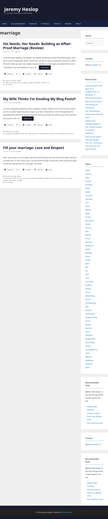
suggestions (90, 339)
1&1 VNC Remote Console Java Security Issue (94, 114)
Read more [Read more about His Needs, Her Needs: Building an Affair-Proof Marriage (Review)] (45, 68)
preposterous (44, 134)
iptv (86, 267)
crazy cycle (26, 178)
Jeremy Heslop (21, 9)
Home (4, 24)
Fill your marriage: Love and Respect (33, 147)
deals (87, 206)
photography (90, 303)
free (87, 231)
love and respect (60, 178)
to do (47, 83)
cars (87, 202)
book (14, 178)
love (18, 83)
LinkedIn (94, 65)
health (88, 249)
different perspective (37, 178)
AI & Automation (18, 24)
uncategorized (91, 349)
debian (88, 210)
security (88, 328)
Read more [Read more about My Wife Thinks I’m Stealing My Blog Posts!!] (28, 118)
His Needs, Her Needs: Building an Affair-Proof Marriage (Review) (37, 45)
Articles (57, 24)
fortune (88, 228)
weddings (89, 360)
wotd (87, 367)
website (88, 357)
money (88, 288)
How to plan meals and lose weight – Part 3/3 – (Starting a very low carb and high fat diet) (93, 142)
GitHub (88, 65)
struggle (19, 180)
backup (88, 181)
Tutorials (45, 24)
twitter (88, 346)
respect (5, 180)
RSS (100, 65)
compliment (9, 134)
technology (90, 342)
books (7, 80)
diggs (87, 213)
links (87, 274)
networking (90, 296)
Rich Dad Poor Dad (95, 423)
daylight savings (19, 134)
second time (53, 134)
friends (88, 235)
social (87, 331)
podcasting (90, 313)
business (89, 195)
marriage (13, 80)
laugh (30, 134)
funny (87, 238)
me (38, 134)
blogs (87, 188)
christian (19, 178)
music (87, 292)
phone (88, 299)
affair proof (9, 83)
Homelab (33, 24)
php (86, 306)
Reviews (68, 24)
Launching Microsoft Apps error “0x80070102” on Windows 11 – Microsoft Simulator (93, 91)
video (87, 353)
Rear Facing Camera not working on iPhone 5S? (93, 104)
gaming (88, 242)
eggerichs (48, 178)
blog (14, 83)
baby (87, 177)
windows (89, 364)
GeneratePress (66, 512)
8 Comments (9, 182)
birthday (88, 184)
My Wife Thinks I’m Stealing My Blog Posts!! (39, 99)
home (87, 256)
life (11, 131)
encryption (89, 220)
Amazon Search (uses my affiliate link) (94, 416)
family (7, 131)
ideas (87, 263)
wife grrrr (71, 134)
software (89, 335)
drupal (88, 217)
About (78, 24)
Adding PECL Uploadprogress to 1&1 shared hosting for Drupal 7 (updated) (93, 127)
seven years (12, 180)
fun (26, 134)
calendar (88, 199)
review (19, 80)
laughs (34, 134)
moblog (88, 285)
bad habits (8, 178)
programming (91, 317)
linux (87, 278)
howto (87, 260)
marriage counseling (33, 83)
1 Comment (9, 85)
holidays (88, 253)
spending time (62, 134)
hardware (89, 245)
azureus (88, 174)
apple (87, 170)
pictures (88, 310)
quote (87, 321)
